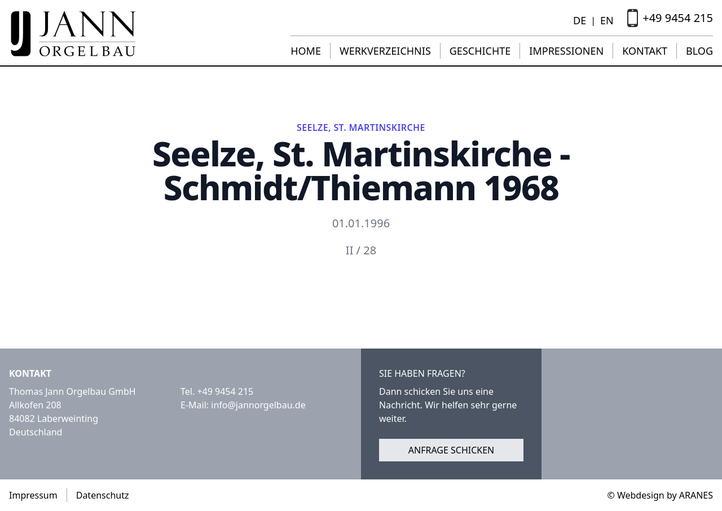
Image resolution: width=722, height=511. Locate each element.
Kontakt (644, 51)
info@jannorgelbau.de (258, 405)
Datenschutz (102, 495)
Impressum (33, 495)
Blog (699, 51)
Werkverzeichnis (385, 51)
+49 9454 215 (225, 391)
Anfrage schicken (451, 450)
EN (607, 20)
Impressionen (566, 51)
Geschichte (480, 51)
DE (579, 20)
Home (305, 51)
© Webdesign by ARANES (660, 495)
